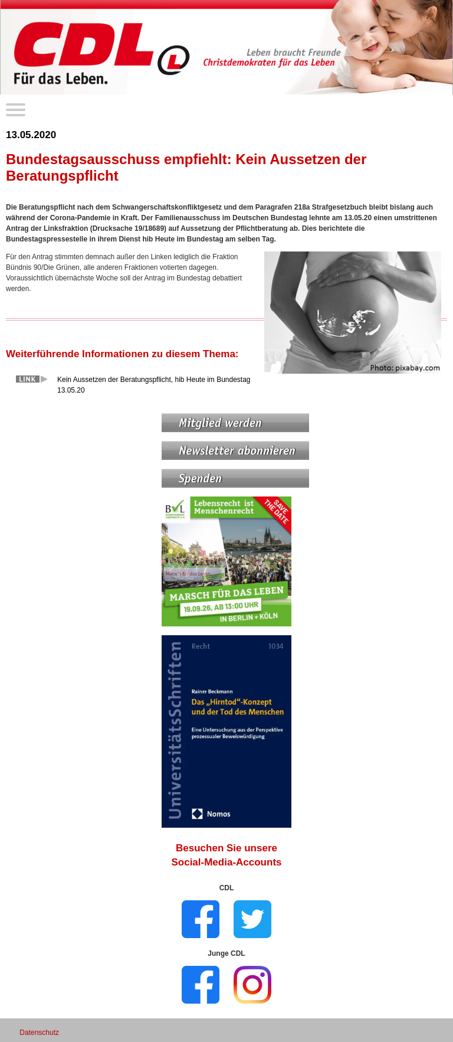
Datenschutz (39, 1032)
